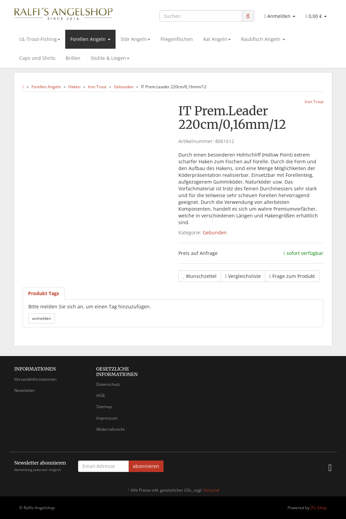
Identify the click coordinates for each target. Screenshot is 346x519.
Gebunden (215, 232)
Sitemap (104, 406)
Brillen (73, 58)
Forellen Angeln (90, 39)
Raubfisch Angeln (263, 39)
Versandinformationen (35, 379)
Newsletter (24, 390)
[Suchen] (200, 16)
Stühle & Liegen (110, 58)
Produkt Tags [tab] (43, 293)
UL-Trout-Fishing (39, 39)
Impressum (107, 418)
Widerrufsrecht (110, 429)
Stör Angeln (135, 39)
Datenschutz (108, 384)
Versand (211, 490)
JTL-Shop (319, 508)
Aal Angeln (217, 39)
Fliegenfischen (176, 39)
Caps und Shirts (37, 58)
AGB (100, 395)
